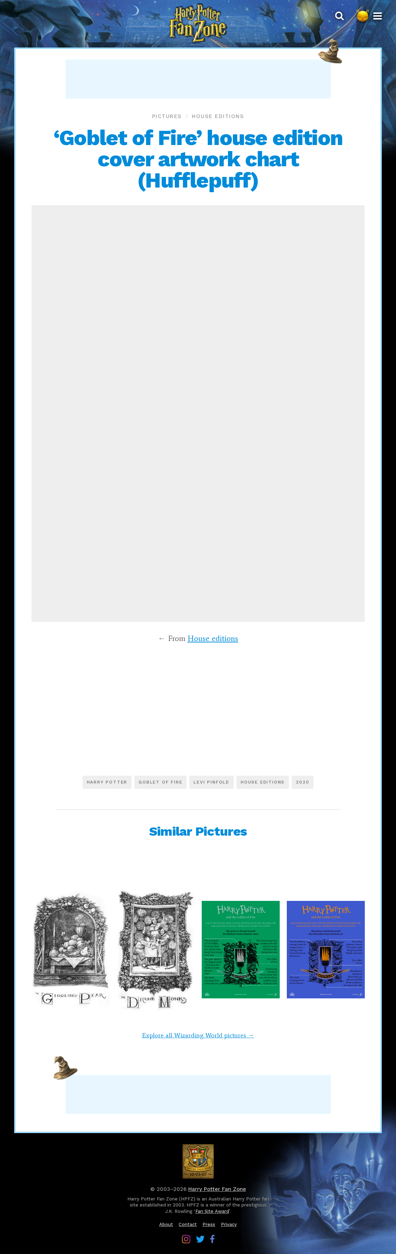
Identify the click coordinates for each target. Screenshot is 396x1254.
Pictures (167, 116)
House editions (218, 116)
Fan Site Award (212, 1211)
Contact (188, 1224)
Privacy (229, 1224)
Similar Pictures (198, 831)
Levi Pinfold (211, 782)
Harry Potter (107, 782)
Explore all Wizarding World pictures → (198, 1035)
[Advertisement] (198, 79)
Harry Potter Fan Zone (217, 1189)
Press (208, 1224)
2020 (302, 782)
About (166, 1224)
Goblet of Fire (160, 782)
